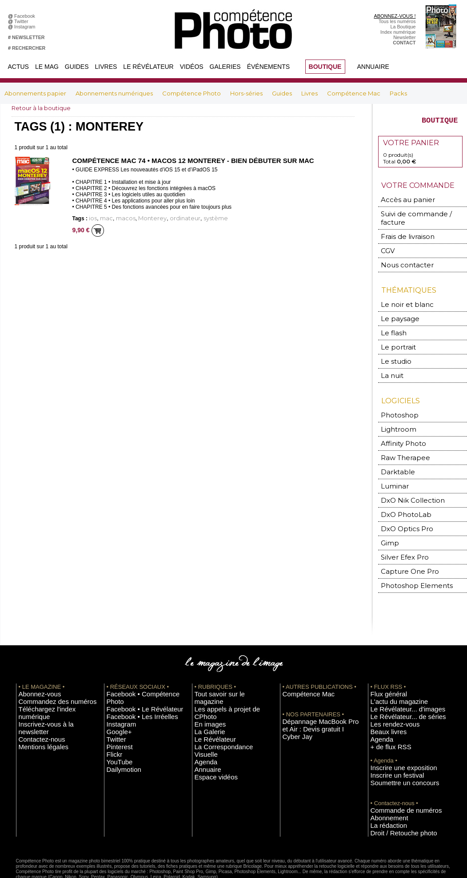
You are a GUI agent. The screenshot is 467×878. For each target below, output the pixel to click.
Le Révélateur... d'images (397, 681)
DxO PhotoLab (400, 494)
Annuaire (373, 66)
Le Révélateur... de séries (397, 688)
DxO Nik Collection (405, 480)
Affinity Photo (399, 427)
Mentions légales (36, 701)
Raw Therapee (399, 440)
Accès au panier (401, 203)
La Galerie (205, 688)
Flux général (384, 668)
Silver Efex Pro (399, 534)
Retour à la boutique (43, 108)
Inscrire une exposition (394, 735)
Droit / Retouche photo (394, 795)
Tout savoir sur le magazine (223, 668)
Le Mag (47, 66)
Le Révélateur (148, 66)
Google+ (116, 695)
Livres (106, 66)
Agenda (203, 708)
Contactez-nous (35, 695)
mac (103, 217)
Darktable (394, 454)
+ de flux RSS (385, 715)
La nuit (390, 362)
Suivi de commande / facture (418, 217)
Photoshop (395, 400)
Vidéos (192, 66)
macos (118, 217)
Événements (268, 66)
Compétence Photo (192, 93)
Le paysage (395, 309)
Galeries (225, 66)
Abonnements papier (36, 93)
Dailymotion (119, 728)
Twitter (22, 21)
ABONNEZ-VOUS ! (394, 16)
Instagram (26, 26)
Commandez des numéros (46, 675)
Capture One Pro (403, 547)
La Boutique (403, 26)
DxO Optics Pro (401, 507)
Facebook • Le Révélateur (134, 675)
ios (92, 217)
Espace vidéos (210, 721)
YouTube (116, 721)
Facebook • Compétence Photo (139, 668)
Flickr (112, 715)
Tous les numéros (397, 21)
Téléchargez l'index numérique (51, 681)
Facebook (26, 16)
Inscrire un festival (390, 741)
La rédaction (384, 788)
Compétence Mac (354, 93)
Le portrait (394, 335)
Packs (398, 93)
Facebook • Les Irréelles (132, 681)
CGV (387, 243)
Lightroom (395, 414)
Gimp (388, 520)
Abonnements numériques (115, 93)
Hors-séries (247, 93)
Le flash (390, 322)
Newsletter (404, 37)
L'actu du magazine (391, 675)
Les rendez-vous (388, 695)
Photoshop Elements (408, 560)
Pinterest (116, 708)
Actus (18, 66)
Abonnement (384, 781)
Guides (77, 66)
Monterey (138, 217)
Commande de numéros (396, 775)
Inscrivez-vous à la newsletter (50, 688)
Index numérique (397, 32)
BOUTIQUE (325, 66)
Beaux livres (383, 701)
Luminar (392, 467)
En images (206, 681)
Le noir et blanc (400, 295)
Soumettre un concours (395, 748)
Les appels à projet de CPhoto (226, 675)
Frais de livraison (402, 230)
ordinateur (164, 217)
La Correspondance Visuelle (224, 701)
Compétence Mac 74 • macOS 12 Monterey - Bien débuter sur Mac (185, 160)
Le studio (392, 349)
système (187, 217)
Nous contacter (400, 257)
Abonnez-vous (34, 668)
